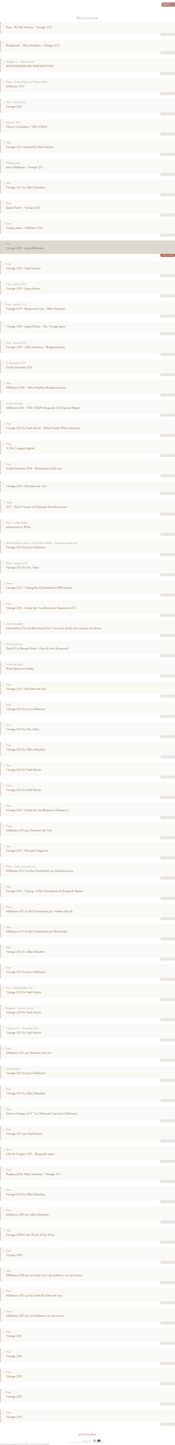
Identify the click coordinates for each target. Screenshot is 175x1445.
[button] (94, 1441)
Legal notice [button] (86, 1441)
